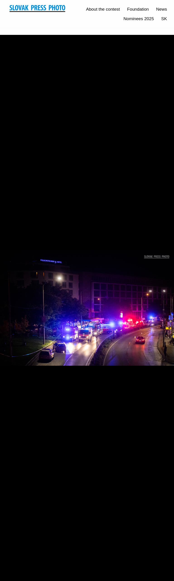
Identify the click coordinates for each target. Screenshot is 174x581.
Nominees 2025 (138, 18)
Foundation (138, 9)
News (161, 9)
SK (164, 18)
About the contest (103, 9)
